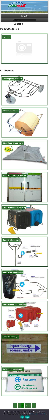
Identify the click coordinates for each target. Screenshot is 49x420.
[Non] (47, 415)
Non (27, 417)
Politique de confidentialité (37, 414)
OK (22, 417)
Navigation (25, 16)
